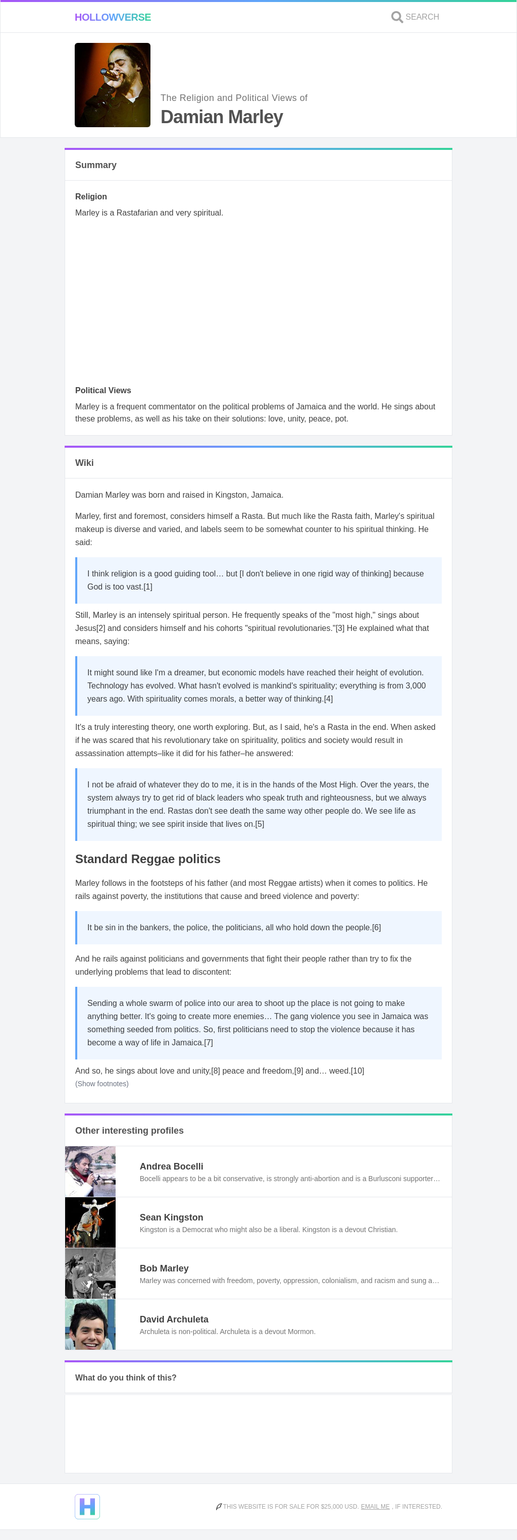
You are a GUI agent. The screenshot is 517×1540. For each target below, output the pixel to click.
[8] (215, 1071)
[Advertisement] (258, 305)
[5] (260, 824)
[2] (101, 628)
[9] (298, 1071)
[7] (208, 1042)
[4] (328, 699)
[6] (376, 927)
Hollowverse (113, 17)
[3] (340, 628)
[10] (358, 1071)
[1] (147, 586)
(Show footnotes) (102, 1084)
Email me (375, 1506)
